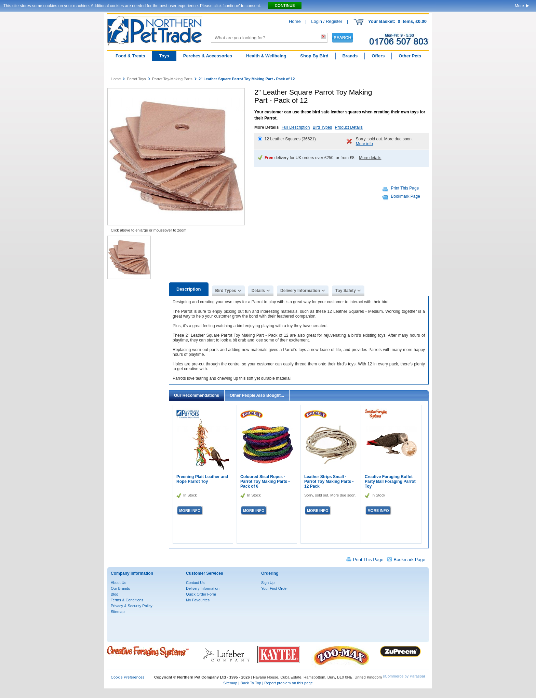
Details (258, 290)
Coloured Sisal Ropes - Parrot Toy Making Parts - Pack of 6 (265, 481)
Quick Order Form (201, 594)
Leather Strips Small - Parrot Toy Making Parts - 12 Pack (328, 481)
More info (364, 143)
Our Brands (120, 588)
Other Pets (410, 55)
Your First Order (274, 588)
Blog (114, 594)
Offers (378, 55)
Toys (164, 55)
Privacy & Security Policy (131, 606)
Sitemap (117, 612)
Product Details (349, 127)
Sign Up (267, 583)
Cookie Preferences (127, 677)
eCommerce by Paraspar (404, 676)
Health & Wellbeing (266, 55)
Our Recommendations (196, 395)
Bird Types (322, 127)
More (519, 5)
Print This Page (405, 188)
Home (295, 21)
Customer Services (204, 573)
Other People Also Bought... (257, 395)
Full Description (296, 127)
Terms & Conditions (127, 600)
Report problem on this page (288, 683)
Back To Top (250, 683)
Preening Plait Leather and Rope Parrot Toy (202, 479)
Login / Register (326, 21)
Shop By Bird (314, 55)
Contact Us (195, 583)
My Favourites (198, 600)
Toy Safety (345, 290)
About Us (118, 583)
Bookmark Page (405, 196)
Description (188, 289)
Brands (350, 55)
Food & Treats (130, 55)
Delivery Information (300, 290)
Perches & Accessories (207, 55)
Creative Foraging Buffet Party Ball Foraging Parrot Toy (390, 481)
